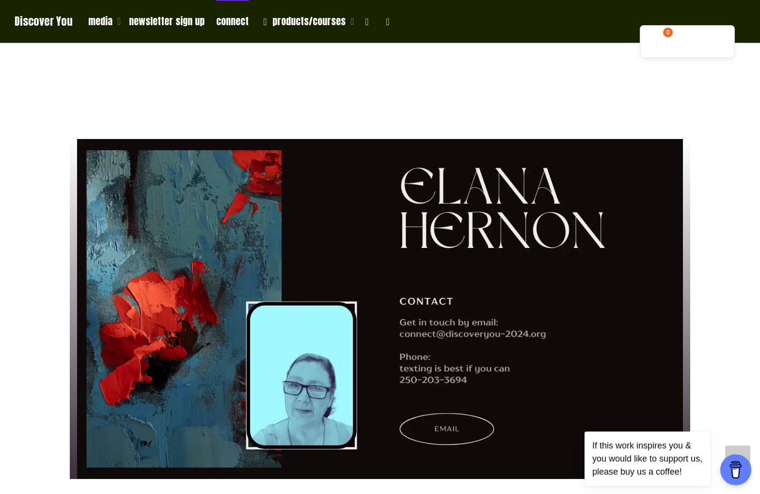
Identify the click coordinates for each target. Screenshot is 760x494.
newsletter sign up (167, 21)
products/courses (304, 21)
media (101, 21)
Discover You (44, 21)
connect (232, 21)
